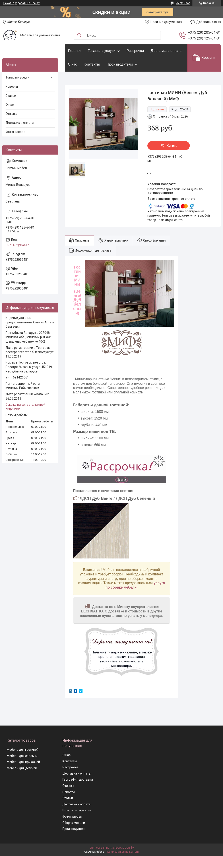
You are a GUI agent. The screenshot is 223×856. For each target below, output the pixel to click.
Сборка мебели (73, 823)
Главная (74, 51)
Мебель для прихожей (23, 762)
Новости (12, 86)
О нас (72, 64)
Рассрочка (135, 51)
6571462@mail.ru (18, 245)
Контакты (92, 64)
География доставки (77, 779)
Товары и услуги (101, 51)
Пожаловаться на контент (122, 851)
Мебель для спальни (22, 756)
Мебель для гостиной (23, 749)
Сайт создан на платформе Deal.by (111, 847)
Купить (172, 145)
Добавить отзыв (208, 22)
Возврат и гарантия (76, 810)
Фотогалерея (15, 132)
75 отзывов (183, 3)
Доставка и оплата (166, 51)
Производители (120, 64)
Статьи (11, 95)
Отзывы (11, 114)
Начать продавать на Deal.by (21, 3)
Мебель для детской (22, 768)
